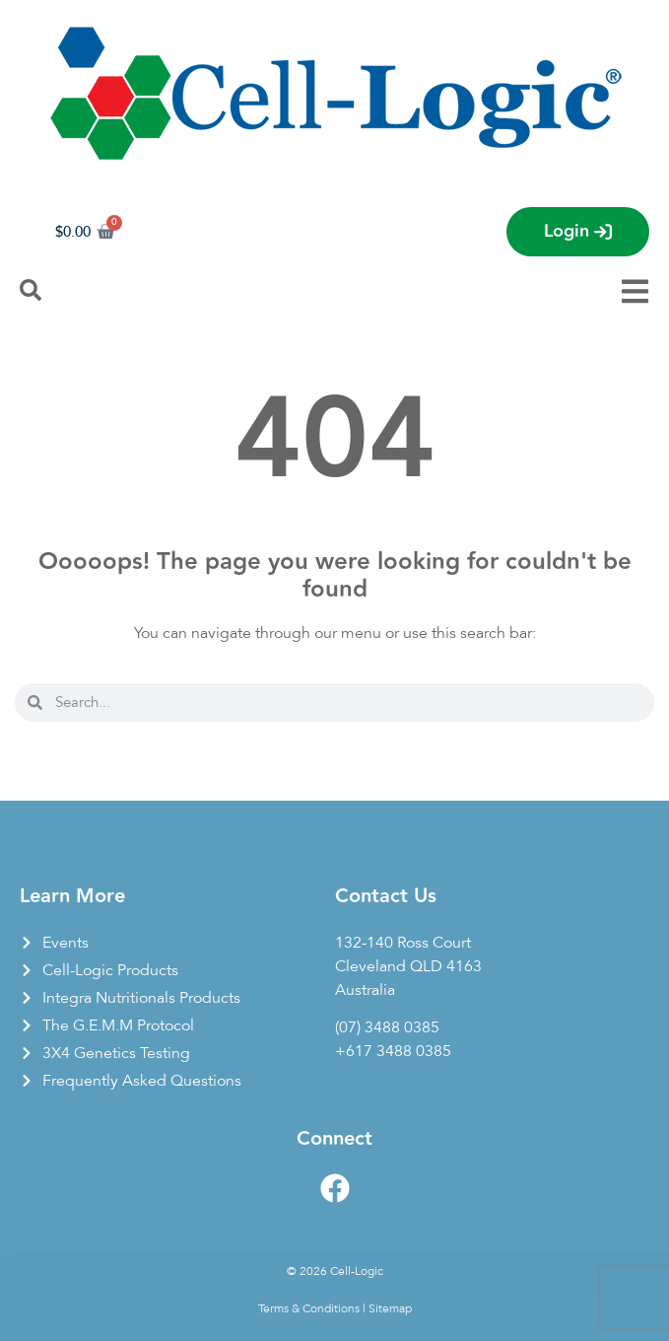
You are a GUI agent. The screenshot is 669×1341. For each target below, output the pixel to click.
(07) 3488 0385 (387, 1027)
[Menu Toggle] (635, 291)
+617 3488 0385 (393, 1051)
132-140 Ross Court (403, 943)
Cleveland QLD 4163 (408, 966)
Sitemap (390, 1308)
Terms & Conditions (309, 1308)
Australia (365, 990)
